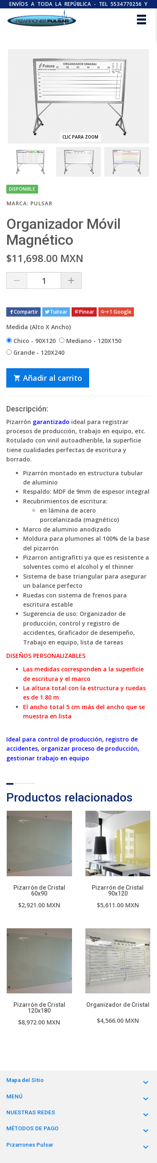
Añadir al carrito (47, 378)
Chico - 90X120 (31, 341)
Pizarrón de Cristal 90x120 (118, 890)
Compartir (23, 311)
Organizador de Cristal (117, 1004)
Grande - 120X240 (35, 352)
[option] (30, 161)
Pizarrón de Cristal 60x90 (39, 890)
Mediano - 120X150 (90, 341)
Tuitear (56, 311)
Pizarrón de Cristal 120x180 (39, 1007)
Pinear (84, 311)
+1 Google (116, 311)
